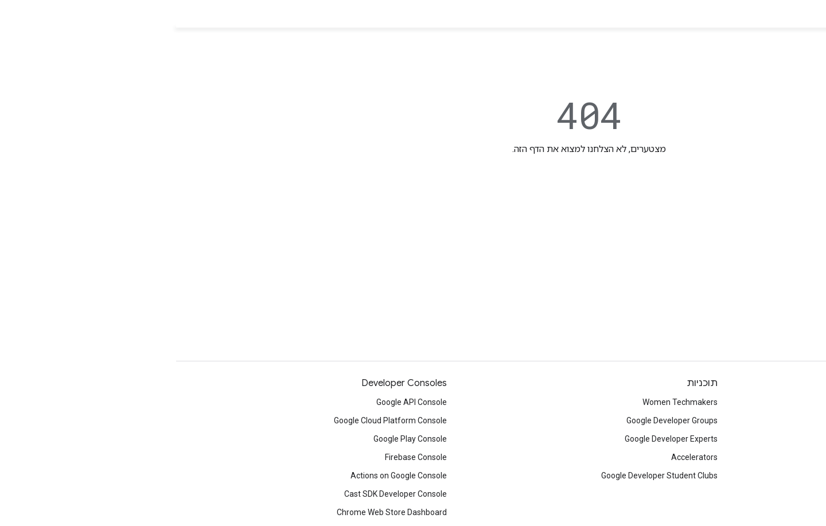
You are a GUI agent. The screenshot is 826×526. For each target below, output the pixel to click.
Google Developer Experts (495, 438)
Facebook (794, 434)
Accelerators (518, 457)
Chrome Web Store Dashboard (216, 512)
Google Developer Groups (495, 420)
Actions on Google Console (222, 475)
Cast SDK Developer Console (219, 493)
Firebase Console (240, 457)
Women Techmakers (503, 402)
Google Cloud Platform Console (214, 420)
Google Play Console (234, 438)
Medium (797, 452)
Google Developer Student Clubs (483, 475)
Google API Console (235, 402)
